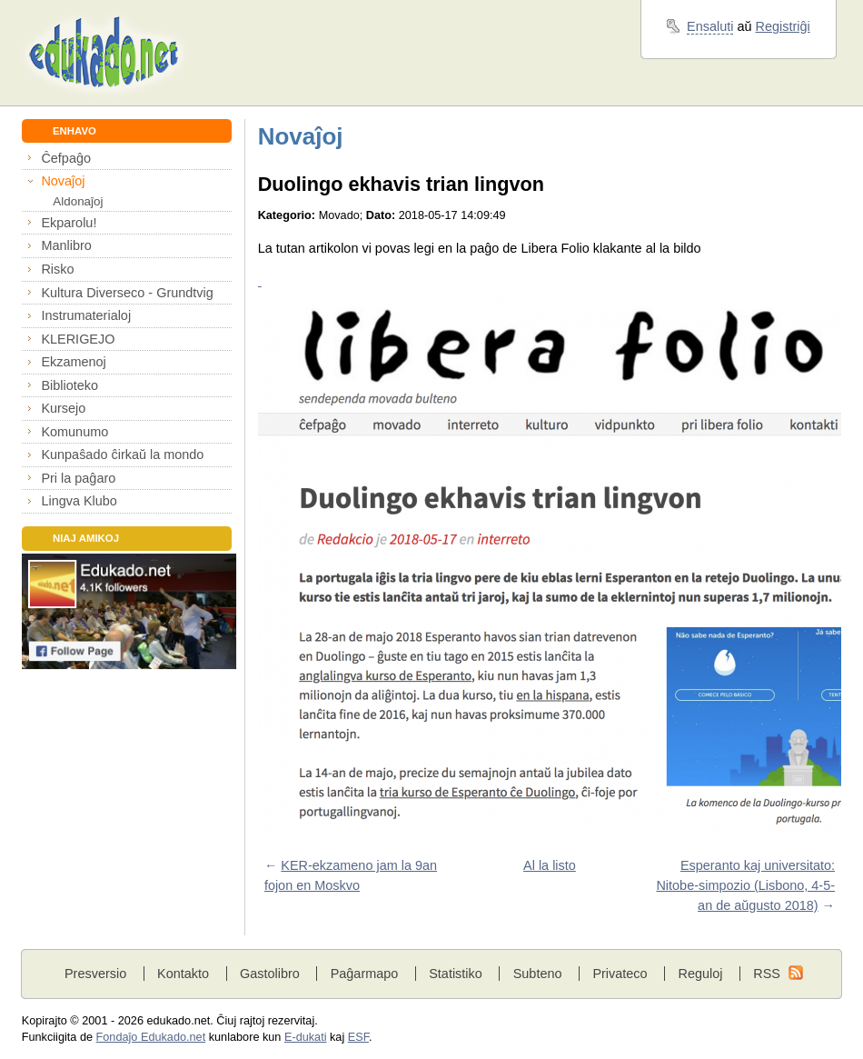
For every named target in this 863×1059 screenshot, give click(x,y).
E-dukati (305, 1037)
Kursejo (63, 408)
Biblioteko (69, 385)
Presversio (95, 973)
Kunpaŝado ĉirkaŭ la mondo (122, 454)
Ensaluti (710, 26)
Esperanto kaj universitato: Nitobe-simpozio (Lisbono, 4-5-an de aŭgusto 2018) (745, 885)
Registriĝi (783, 26)
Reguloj (700, 973)
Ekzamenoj (73, 362)
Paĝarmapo (365, 973)
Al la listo (549, 865)
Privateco (619, 973)
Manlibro (66, 245)
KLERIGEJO (77, 339)
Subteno (537, 973)
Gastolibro (270, 973)
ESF (358, 1037)
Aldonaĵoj (78, 201)
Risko (57, 269)
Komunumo (74, 432)
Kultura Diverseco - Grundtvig (127, 292)
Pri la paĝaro (78, 478)
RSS (766, 973)
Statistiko (455, 973)
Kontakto (183, 973)
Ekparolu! (68, 222)
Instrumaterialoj (86, 315)
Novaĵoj (62, 181)
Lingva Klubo (78, 501)
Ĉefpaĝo (66, 158)
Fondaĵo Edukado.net (151, 1037)
